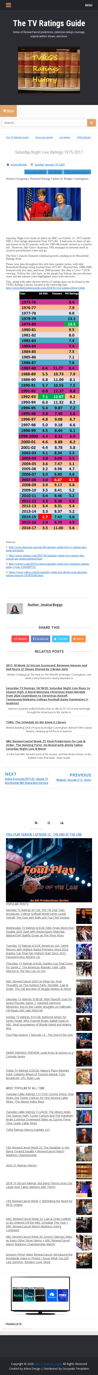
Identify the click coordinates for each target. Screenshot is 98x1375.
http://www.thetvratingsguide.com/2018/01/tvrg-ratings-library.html (46, 287)
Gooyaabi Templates (76, 1368)
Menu (8, 111)
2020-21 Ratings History (21, 1165)
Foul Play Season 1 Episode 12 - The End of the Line (44, 834)
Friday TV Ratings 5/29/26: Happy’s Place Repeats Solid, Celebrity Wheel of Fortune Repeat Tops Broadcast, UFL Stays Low (37, 1074)
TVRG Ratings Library (77, 172)
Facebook (40, 639)
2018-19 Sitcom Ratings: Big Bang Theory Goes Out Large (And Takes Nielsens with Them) (39, 1185)
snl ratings (55, 172)
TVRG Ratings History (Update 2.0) (28, 1130)
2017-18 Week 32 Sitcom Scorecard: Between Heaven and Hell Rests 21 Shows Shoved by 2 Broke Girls (46, 667)
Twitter (61, 639)
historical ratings (36, 172)
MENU (89, 5)
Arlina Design (32, 1368)
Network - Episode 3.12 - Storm (73, 779)
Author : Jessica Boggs (45, 604)
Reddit (20, 639)
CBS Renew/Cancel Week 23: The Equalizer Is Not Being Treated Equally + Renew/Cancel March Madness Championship (37, 1151)
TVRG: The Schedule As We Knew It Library (36, 722)
